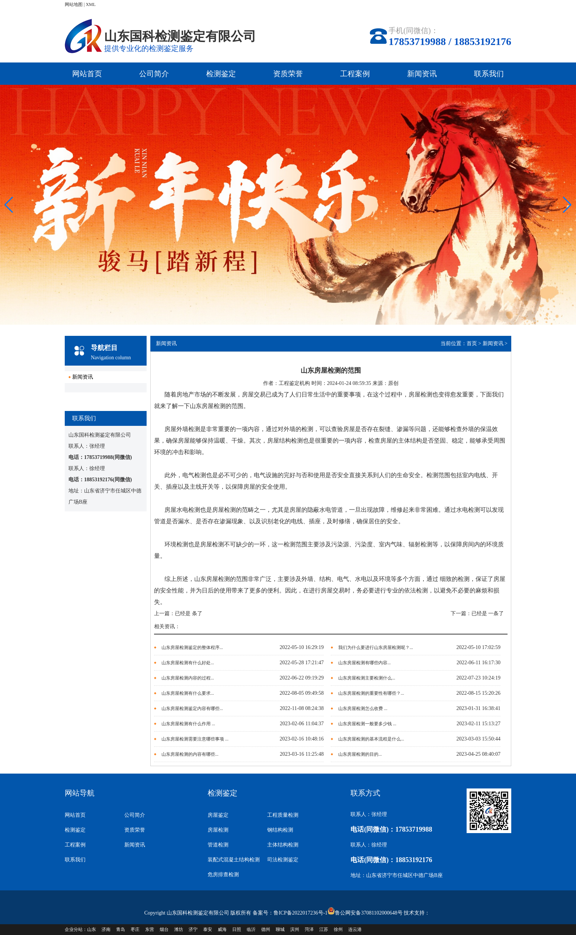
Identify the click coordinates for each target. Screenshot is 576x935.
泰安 (207, 929)
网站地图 (74, 4)
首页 (472, 343)
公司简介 (154, 74)
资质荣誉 (288, 74)
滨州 (294, 929)
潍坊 (178, 929)
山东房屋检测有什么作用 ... (188, 723)
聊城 (280, 929)
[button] (567, 205)
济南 (106, 929)
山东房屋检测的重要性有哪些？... (371, 693)
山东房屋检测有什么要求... (187, 693)
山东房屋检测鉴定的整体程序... (192, 647)
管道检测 (218, 845)
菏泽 (309, 929)
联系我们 (489, 74)
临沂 (251, 929)
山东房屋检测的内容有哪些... (189, 754)
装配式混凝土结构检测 (234, 859)
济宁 (193, 929)
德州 (265, 929)
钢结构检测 (280, 830)
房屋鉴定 (218, 815)
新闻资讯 (422, 74)
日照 (236, 929)
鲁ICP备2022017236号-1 (300, 913)
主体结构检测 (282, 845)
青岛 (120, 929)
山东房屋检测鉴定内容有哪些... (192, 708)
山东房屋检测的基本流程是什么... (371, 739)
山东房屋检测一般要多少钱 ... (367, 723)
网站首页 (87, 74)
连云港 (355, 929)
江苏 (323, 929)
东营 (149, 929)
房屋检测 (218, 830)
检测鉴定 (221, 74)
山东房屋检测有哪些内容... (364, 662)
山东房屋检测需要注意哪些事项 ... (194, 739)
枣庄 (135, 929)
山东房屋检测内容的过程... (187, 678)
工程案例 (355, 74)
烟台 (164, 929)
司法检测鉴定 (282, 859)
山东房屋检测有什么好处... (187, 662)
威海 (222, 929)
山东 (91, 929)
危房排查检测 (223, 874)
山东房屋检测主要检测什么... (366, 678)
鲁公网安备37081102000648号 (368, 913)
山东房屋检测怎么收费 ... (362, 708)
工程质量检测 (282, 815)
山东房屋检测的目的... (360, 754)
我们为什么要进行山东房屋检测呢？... (375, 647)
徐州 (338, 929)
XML (91, 4)
